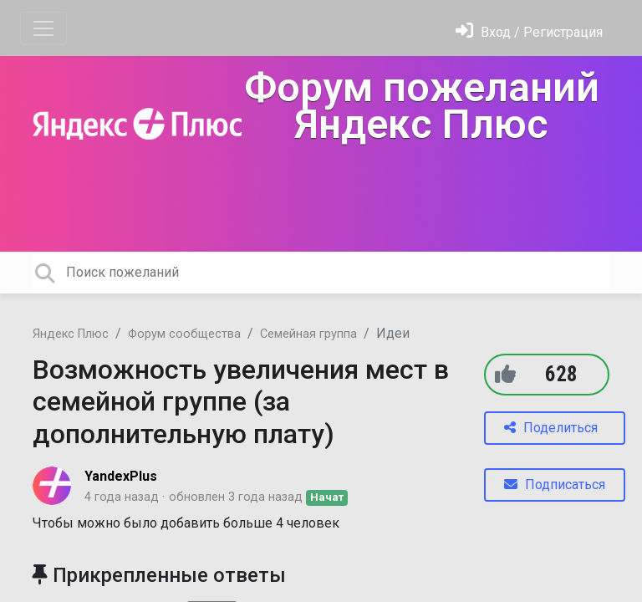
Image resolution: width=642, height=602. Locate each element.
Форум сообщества (184, 334)
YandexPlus (120, 476)
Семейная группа (308, 334)
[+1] (505, 374)
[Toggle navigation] (43, 28)
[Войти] (529, 32)
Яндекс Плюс (71, 334)
